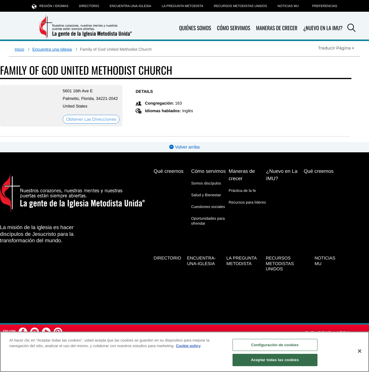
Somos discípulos (206, 183)
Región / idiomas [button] (50, 6)
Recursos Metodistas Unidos (240, 6)
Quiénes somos (195, 28)
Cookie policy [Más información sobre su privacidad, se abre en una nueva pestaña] (188, 346)
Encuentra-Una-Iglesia (130, 6)
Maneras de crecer (276, 28)
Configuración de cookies (275, 345)
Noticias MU (288, 6)
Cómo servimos (233, 28)
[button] (351, 28)
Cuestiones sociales (208, 206)
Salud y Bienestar (206, 195)
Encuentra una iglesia (52, 49)
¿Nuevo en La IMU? (322, 28)
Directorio (89, 6)
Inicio (19, 49)
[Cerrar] (359, 350)
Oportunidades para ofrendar (208, 220)
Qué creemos (169, 171)
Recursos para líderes (247, 202)
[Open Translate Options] (336, 48)
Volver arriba (184, 147)
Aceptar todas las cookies (275, 360)
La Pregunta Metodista (182, 6)
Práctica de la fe (242, 190)
